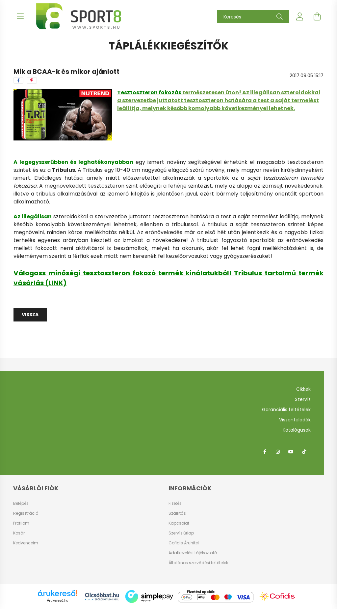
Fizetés (175, 503)
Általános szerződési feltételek (198, 562)
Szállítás (177, 513)
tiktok (304, 451)
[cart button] (317, 16)
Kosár (19, 533)
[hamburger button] (20, 16)
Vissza (30, 314)
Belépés (21, 503)
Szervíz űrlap (181, 533)
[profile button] (299, 16)
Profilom (21, 523)
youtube (291, 451)
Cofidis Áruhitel (183, 543)
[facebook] (18, 80)
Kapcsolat (178, 523)
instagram (277, 451)
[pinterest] (32, 80)
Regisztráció (25, 513)
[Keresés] (253, 16)
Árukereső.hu (57, 600)
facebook (264, 451)
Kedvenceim (25, 543)
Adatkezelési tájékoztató (192, 553)
